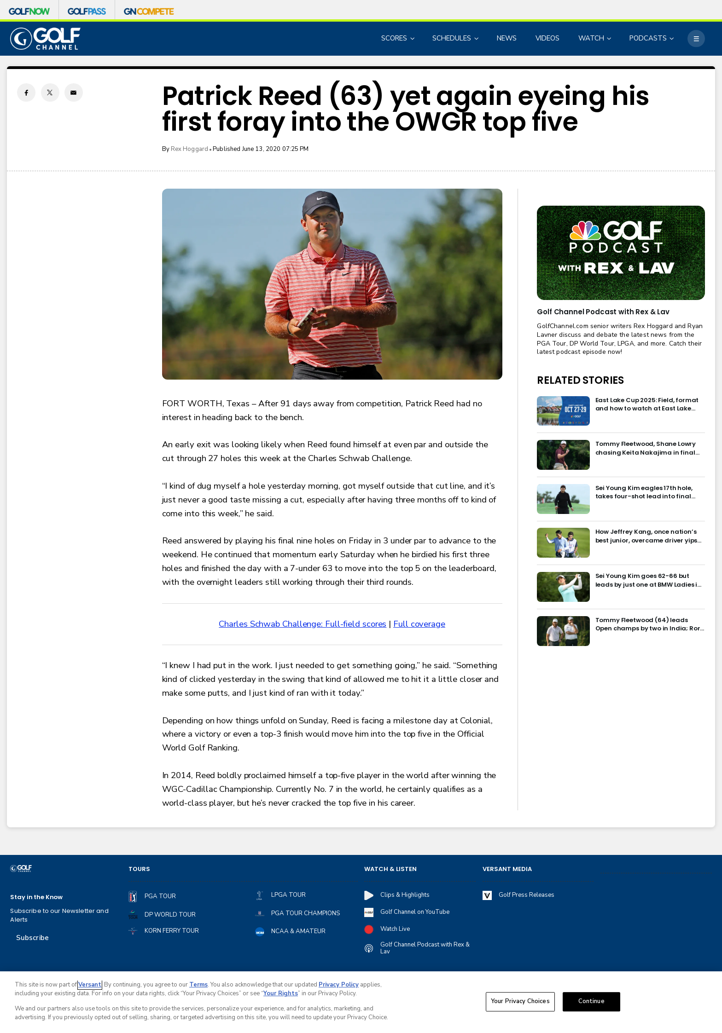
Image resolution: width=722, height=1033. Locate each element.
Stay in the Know (36, 897)
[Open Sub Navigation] (413, 38)
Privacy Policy (339, 985)
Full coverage (419, 624)
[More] (696, 38)
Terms (198, 985)
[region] (361, 1002)
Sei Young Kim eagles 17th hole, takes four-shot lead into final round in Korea (644, 492)
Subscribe (32, 937)
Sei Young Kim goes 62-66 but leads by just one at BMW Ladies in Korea (648, 580)
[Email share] (73, 92)
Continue (591, 1001)
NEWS (507, 38)
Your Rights (280, 993)
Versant (89, 985)
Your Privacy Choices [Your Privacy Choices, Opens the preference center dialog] (520, 1001)
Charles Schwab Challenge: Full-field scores (302, 624)
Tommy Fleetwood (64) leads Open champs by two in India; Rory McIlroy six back (649, 624)
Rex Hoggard (190, 149)
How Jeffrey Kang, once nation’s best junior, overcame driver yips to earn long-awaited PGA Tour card (646, 536)
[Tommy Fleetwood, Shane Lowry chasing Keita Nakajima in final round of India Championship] (563, 455)
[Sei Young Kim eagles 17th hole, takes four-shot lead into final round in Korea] (563, 499)
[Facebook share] (26, 92)
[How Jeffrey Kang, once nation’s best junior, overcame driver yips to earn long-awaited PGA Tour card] (563, 543)
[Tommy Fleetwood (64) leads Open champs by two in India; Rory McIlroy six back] (563, 631)
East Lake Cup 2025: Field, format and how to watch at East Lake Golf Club (647, 404)
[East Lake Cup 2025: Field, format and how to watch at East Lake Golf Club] (563, 411)
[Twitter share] (50, 92)
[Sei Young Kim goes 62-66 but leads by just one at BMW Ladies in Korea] (563, 587)
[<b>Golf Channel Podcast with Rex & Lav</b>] (621, 253)
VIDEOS (547, 38)
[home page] (45, 39)
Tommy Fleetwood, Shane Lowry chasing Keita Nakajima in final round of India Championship (645, 448)
